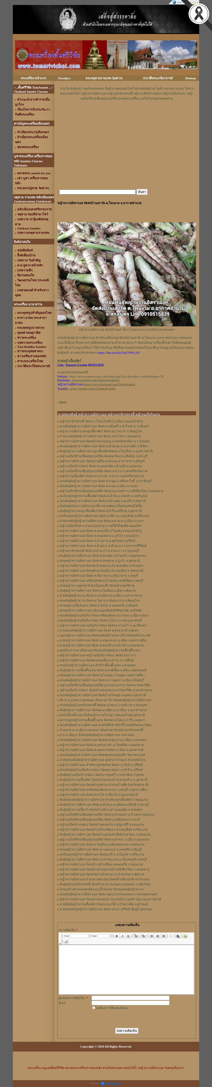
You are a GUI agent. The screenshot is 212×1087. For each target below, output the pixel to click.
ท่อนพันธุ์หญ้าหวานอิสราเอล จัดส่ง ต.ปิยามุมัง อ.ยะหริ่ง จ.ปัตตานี (103, 501)
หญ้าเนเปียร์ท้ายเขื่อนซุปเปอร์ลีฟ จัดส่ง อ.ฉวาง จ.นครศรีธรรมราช (103, 471)
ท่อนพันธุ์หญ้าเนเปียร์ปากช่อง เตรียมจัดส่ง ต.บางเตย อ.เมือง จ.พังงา (104, 615)
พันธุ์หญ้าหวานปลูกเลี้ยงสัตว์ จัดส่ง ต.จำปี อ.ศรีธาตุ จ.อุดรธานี (101, 511)
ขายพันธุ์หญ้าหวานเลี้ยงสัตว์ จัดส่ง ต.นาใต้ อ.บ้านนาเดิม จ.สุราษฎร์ (104, 904)
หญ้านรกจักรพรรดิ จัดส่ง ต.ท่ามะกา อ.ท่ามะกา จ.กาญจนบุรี (99, 550)
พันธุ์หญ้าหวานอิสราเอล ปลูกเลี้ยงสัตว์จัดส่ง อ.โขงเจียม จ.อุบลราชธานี (106, 451)
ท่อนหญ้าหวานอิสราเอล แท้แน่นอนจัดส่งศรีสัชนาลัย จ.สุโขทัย (101, 610)
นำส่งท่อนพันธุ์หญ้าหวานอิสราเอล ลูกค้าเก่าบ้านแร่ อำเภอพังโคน (102, 760)
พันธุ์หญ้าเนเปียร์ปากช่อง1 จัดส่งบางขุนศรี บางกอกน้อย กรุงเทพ (102, 774)
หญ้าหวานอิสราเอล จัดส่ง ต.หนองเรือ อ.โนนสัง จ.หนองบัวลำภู (101, 531)
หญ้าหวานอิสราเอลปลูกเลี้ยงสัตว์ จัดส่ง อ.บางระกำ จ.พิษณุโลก (101, 431)
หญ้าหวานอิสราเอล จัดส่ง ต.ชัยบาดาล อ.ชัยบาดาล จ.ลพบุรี (99, 575)
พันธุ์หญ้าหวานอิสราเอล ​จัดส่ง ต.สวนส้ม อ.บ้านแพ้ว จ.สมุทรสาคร (103, 555)
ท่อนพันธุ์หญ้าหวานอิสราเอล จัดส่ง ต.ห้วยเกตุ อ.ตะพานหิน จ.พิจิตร (104, 446)
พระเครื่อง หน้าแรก (33, 78)
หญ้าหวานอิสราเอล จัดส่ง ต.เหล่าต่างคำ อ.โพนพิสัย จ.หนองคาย (102, 745)
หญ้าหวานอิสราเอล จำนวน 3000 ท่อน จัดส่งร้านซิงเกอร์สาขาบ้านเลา (105, 879)
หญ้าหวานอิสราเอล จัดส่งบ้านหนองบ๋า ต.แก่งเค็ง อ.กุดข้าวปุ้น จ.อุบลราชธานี (110, 899)
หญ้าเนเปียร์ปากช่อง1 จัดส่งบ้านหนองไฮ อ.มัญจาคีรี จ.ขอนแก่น (102, 824)
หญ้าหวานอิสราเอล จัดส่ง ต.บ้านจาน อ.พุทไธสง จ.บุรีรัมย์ (97, 540)
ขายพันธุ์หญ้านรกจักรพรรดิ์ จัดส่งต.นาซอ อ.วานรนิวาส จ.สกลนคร (103, 705)
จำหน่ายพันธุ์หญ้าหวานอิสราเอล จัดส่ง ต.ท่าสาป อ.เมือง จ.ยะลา (102, 521)
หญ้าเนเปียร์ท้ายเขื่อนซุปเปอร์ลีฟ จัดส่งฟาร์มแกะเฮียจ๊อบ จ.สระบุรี (103, 456)
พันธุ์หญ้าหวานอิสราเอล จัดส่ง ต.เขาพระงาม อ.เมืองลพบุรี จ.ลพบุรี (103, 859)
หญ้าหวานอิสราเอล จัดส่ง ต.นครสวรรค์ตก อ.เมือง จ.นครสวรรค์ (101, 750)
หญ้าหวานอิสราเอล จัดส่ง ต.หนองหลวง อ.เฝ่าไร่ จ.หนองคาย (99, 535)
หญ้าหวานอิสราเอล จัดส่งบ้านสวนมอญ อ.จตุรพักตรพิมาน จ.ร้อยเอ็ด (105, 441)
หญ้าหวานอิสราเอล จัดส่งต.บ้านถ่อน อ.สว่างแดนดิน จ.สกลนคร (101, 565)
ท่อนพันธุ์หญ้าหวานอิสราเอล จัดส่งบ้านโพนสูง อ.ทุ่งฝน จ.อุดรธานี (103, 695)
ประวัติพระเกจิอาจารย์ (158, 78)
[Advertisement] (126, 113)
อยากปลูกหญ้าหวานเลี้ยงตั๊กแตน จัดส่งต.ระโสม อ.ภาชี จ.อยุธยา (102, 720)
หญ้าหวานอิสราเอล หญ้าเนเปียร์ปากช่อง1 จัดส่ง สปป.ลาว (98, 655)
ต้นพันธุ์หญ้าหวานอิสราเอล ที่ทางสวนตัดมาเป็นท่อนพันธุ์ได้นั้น (101, 506)
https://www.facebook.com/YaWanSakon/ (110, 384)
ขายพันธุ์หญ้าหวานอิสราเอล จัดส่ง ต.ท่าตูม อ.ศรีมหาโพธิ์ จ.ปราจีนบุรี (105, 481)
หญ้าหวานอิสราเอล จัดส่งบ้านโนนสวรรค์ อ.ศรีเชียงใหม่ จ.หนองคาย (104, 869)
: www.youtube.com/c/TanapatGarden (86, 388)
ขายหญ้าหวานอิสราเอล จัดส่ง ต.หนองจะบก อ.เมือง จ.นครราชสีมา (103, 640)
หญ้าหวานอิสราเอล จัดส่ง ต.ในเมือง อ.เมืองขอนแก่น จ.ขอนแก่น (102, 844)
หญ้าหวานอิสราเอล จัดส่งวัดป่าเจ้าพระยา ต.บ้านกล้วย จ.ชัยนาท (102, 874)
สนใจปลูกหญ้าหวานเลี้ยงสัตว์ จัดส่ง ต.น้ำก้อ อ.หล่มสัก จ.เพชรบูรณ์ (103, 496)
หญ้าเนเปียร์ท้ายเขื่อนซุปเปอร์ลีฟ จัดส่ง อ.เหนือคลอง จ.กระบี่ (100, 819)
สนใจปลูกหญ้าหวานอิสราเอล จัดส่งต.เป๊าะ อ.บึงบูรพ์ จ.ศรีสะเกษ (102, 854)
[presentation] (123, 1018)
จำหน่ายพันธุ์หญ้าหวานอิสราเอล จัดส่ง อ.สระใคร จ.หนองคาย (100, 436)
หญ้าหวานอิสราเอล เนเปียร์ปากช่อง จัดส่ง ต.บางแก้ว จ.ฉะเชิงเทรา (103, 625)
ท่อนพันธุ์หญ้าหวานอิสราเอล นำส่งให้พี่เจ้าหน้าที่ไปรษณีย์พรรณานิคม (106, 725)
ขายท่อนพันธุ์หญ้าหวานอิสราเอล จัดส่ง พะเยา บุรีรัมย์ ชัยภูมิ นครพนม (106, 909)
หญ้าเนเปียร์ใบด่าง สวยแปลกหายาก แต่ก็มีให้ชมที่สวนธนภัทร (101, 526)
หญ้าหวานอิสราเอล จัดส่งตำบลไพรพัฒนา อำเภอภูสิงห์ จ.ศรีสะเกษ (103, 829)
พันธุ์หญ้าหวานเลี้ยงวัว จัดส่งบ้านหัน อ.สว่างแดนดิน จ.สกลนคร (101, 809)
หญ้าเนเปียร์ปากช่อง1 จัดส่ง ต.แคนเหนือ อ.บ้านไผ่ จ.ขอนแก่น (100, 466)
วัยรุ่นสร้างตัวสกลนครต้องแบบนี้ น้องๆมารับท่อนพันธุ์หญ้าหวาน (101, 889)
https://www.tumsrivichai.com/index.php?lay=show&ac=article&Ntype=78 (117, 376)
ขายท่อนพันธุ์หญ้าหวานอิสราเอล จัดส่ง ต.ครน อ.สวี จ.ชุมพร (99, 630)
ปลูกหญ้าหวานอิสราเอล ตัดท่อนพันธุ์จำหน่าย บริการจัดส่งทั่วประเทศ (105, 635)
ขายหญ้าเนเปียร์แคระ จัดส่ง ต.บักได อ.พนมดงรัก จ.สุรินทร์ (98, 605)
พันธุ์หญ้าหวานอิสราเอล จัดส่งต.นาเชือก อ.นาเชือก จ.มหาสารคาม (103, 710)
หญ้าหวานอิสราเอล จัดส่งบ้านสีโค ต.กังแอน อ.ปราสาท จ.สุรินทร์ (102, 461)
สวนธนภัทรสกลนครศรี (72, 372)
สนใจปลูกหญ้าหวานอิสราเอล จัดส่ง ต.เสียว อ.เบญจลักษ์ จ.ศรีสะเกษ (104, 516)
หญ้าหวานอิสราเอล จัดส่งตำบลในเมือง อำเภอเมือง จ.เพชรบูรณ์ (101, 570)
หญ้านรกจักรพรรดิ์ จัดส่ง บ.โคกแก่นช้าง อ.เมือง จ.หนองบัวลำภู (101, 421)
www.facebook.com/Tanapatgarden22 (95, 380)
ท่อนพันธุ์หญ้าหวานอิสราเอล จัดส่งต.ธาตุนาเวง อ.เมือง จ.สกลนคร (103, 740)
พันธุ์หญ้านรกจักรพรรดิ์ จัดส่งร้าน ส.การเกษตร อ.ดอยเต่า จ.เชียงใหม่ (105, 884)
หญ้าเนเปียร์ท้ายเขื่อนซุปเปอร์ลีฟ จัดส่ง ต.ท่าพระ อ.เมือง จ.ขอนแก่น (104, 839)
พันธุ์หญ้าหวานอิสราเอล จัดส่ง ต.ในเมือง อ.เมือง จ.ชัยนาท (98, 590)
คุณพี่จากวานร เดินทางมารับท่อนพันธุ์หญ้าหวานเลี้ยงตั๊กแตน (100, 650)
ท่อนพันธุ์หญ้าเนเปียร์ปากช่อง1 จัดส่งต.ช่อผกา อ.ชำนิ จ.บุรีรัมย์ (101, 769)
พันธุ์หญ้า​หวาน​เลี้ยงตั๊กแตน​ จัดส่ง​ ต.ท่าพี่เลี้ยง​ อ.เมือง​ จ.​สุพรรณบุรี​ (103, 670)
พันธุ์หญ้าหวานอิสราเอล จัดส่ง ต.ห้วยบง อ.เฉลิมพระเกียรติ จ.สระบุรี (104, 804)
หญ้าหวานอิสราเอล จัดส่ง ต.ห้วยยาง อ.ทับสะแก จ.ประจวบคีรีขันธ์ (103, 545)
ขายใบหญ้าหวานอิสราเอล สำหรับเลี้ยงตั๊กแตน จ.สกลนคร (98, 665)
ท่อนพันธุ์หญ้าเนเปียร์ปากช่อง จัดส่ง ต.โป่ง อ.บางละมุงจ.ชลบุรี (101, 620)
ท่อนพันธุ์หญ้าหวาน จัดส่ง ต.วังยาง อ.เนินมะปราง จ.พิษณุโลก (100, 600)
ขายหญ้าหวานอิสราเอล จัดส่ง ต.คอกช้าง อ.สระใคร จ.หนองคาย (102, 645)
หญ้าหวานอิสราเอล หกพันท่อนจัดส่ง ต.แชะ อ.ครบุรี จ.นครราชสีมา (104, 789)
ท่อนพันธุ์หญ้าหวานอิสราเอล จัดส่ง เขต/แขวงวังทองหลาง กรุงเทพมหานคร (108, 894)
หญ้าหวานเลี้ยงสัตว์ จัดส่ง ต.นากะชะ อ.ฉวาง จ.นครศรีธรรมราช (102, 476)
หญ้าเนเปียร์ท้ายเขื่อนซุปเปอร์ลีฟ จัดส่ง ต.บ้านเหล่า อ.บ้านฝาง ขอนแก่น (107, 814)
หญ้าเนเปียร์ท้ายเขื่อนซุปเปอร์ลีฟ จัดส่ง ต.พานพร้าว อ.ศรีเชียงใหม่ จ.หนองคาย (111, 491)
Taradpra (64, 78)
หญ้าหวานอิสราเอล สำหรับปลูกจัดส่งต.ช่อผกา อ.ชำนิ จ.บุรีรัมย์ (101, 765)
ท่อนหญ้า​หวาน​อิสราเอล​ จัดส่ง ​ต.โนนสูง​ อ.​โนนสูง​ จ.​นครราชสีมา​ (102, 675)
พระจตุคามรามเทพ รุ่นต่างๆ (104, 78)
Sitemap (190, 78)
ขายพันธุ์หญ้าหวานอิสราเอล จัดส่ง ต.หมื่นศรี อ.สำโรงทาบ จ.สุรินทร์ (104, 426)
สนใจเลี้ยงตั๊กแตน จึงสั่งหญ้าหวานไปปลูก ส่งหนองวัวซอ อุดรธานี (102, 715)
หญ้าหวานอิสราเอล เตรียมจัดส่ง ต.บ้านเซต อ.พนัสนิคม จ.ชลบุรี (101, 580)
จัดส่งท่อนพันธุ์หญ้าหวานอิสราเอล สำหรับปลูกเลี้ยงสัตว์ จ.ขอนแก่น (104, 799)
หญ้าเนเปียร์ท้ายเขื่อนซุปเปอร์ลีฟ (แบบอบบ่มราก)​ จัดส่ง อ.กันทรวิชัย (105, 685)
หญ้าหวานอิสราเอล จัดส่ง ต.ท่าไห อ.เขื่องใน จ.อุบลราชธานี (99, 794)
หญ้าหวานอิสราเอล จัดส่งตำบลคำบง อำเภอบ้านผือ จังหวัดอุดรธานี (104, 784)
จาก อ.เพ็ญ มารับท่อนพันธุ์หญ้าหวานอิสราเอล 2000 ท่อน (97, 735)
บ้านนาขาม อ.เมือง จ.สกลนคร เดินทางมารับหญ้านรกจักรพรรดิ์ (101, 730)
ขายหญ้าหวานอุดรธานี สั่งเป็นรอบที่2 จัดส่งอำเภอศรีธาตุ (97, 585)
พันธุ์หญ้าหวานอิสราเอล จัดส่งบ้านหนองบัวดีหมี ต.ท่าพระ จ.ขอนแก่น (105, 834)
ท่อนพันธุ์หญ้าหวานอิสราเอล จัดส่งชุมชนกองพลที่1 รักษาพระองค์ (102, 755)
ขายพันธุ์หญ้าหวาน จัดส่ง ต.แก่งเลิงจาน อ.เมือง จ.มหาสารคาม (101, 595)
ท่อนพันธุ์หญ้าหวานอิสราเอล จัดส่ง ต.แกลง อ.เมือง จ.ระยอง (99, 486)
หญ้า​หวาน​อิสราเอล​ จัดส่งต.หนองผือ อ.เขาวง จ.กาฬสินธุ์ (97, 660)
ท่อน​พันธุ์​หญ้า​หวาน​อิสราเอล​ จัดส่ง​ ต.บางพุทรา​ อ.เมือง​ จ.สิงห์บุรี (102, 680)
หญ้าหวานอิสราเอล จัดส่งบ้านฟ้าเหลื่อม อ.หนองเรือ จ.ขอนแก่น (101, 864)
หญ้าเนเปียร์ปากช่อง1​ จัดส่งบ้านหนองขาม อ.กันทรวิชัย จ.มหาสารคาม (106, 690)
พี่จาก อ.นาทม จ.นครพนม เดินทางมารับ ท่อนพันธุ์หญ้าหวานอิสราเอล (105, 700)
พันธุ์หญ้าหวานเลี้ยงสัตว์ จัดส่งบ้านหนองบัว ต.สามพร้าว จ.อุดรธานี (103, 779)
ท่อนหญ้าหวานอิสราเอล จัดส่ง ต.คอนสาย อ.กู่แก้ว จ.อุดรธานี (100, 560)
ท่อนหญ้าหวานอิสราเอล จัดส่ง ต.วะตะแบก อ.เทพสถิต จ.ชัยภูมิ (101, 849)
